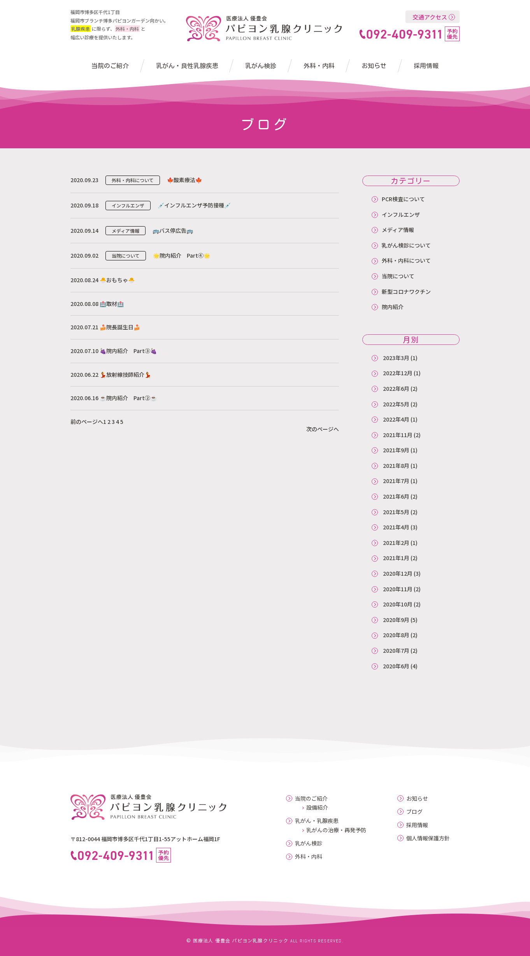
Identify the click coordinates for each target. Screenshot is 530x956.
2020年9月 (396, 620)
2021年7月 (396, 481)
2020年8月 (396, 635)
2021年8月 (396, 465)
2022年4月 (396, 419)
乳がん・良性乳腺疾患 (187, 66)
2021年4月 (396, 527)
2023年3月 (396, 358)
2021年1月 (396, 558)
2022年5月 (396, 404)
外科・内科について (406, 260)
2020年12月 (398, 573)
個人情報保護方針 (428, 838)
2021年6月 (396, 496)
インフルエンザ (401, 214)
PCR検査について (403, 199)
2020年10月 (398, 604)
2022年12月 (398, 373)
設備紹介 (317, 807)
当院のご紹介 (110, 66)
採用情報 (426, 66)
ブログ (414, 811)
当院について (398, 276)
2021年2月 (396, 543)
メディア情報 (398, 230)
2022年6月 (396, 388)
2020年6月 (396, 666)
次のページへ (322, 429)
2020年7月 (396, 650)
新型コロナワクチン (406, 291)
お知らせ (374, 66)
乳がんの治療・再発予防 (336, 830)
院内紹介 (393, 307)
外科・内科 (319, 66)
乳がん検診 (260, 66)
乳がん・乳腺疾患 (317, 820)
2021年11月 (398, 435)
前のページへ (86, 421)
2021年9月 (396, 450)
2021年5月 (396, 512)
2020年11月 (398, 589)
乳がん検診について (406, 245)
